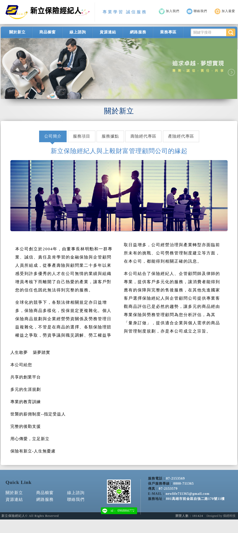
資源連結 (108, 32)
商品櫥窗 (47, 32)
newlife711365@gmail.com (188, 488)
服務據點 (110, 136)
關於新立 (17, 32)
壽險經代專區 (143, 136)
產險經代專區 (181, 136)
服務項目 (81, 136)
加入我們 (169, 11)
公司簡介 (53, 136)
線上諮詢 (78, 32)
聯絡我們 (197, 11)
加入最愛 (225, 11)
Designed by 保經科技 (221, 516)
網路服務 (138, 32)
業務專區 (168, 32)
